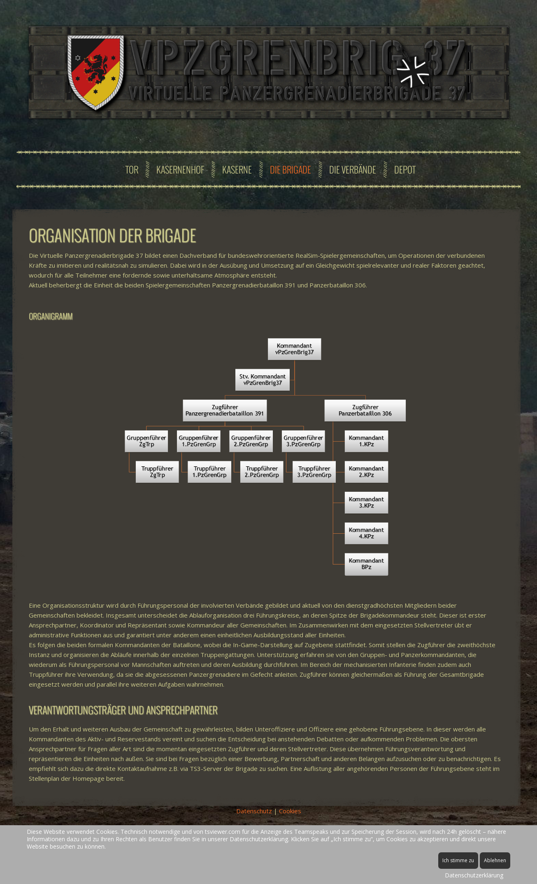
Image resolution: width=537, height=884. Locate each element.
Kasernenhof (180, 169)
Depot (405, 169)
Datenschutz (254, 811)
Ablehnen (495, 860)
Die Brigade (290, 169)
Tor (132, 169)
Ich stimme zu (458, 860)
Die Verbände (352, 169)
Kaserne (237, 169)
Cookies (290, 811)
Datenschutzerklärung (474, 875)
